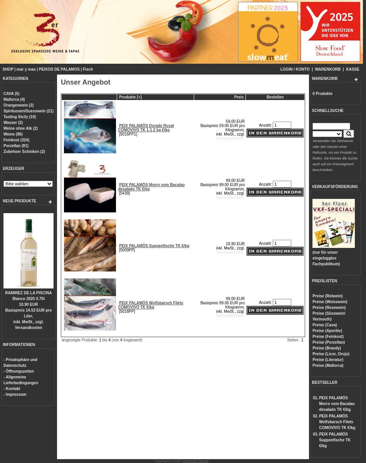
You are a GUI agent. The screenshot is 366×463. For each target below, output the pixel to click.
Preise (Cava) (324, 325)
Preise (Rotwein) (327, 296)
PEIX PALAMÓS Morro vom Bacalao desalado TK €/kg (337, 404)
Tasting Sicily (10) (19, 117)
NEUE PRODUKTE (19, 201)
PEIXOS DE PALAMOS (59, 69)
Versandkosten (28, 328)
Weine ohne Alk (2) (20, 128)
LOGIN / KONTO (295, 69)
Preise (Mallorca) (327, 365)
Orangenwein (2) (18, 105)
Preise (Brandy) (326, 348)
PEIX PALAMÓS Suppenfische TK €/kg (154, 246)
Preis (238, 97)
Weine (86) (13, 134)
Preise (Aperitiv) (327, 331)
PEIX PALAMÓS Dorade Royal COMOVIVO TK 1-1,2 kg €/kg (146, 128)
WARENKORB (328, 69)
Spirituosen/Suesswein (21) (28, 111)
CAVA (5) (11, 94)
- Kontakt (11, 389)
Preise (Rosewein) (329, 307)
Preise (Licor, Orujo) (330, 354)
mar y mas (26, 69)
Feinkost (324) (16, 140)
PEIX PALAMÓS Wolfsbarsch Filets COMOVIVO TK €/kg (150, 305)
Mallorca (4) (14, 99)
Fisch (88, 69)
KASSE (352, 69)
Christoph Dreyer (195, 461)
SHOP (8, 69)
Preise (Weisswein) (329, 302)
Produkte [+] (130, 97)
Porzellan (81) (16, 146)
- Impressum (14, 394)
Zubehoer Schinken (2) (24, 151)
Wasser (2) (13, 122)
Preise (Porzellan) (328, 342)
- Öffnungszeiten (18, 371)
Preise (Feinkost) (328, 336)
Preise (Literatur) (327, 360)
